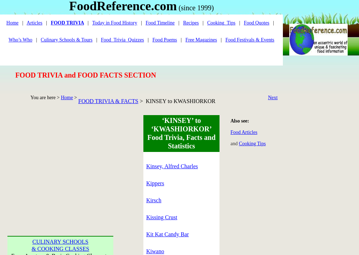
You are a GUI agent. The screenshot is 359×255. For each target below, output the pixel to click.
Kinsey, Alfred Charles (172, 166)
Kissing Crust (161, 217)
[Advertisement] (60, 165)
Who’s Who (20, 39)
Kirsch (153, 200)
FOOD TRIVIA (67, 23)
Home (67, 97)
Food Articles (243, 132)
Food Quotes (256, 23)
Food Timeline (160, 23)
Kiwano (155, 251)
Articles (34, 23)
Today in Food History (114, 23)
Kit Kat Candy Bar (167, 234)
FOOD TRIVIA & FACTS (108, 101)
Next (273, 97)
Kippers (155, 183)
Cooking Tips (252, 143)
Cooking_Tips (221, 23)
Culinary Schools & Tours (66, 39)
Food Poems (164, 39)
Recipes (191, 23)
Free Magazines (201, 39)
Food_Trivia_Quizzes (122, 39)
